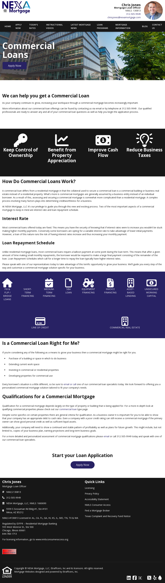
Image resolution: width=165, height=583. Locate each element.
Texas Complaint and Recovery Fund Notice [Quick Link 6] (108, 516)
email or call (70, 384)
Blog (145, 26)
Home (8, 26)
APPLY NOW (18, 26)
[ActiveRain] (160, 578)
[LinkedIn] (129, 578)
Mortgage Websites (24, 571)
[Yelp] (154, 578)
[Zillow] (142, 578)
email (106, 436)
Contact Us (157, 26)
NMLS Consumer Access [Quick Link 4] (98, 504)
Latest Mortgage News (81, 26)
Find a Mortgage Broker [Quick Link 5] (97, 510)
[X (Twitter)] (149, 578)
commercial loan (68, 409)
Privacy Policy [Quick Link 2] (92, 493)
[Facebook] (135, 578)
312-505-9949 (133, 13)
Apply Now (14, 65)
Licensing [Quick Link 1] (89, 487)
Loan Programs (102, 26)
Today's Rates (33, 26)
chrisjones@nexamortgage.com (124, 17)
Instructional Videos (54, 26)
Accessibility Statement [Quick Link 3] (97, 499)
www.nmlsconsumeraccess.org (52, 539)
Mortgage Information (122, 26)
